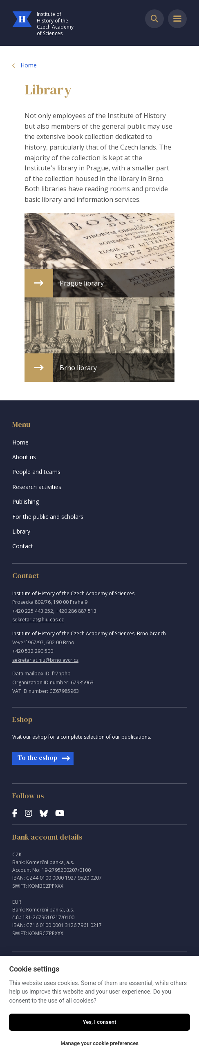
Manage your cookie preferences (99, 1043)
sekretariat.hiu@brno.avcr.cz (45, 660)
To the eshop (37, 757)
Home (28, 65)
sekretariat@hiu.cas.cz (38, 619)
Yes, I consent (99, 1022)
